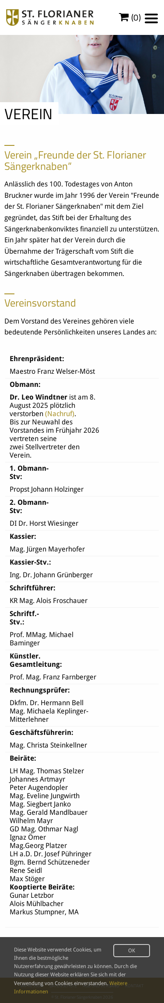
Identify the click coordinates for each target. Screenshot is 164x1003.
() (130, 17)
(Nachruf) (59, 414)
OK (131, 951)
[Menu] (151, 18)
